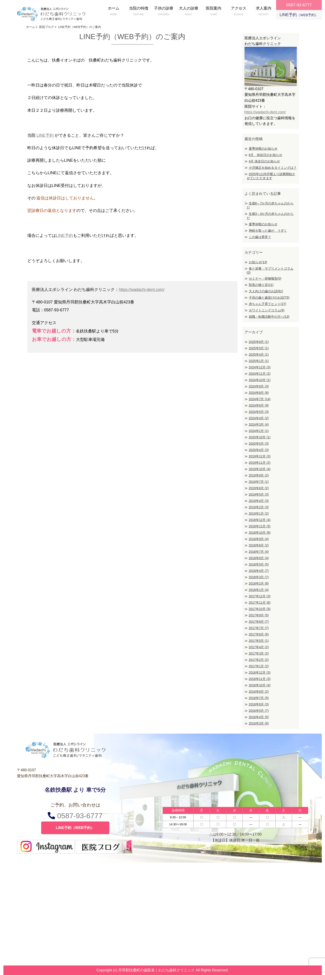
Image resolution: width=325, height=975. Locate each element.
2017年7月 (259, 628)
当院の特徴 (138, 11)
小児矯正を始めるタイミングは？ (273, 167)
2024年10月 (260, 380)
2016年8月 (259, 691)
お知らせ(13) (258, 262)
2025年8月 (259, 342)
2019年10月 (260, 469)
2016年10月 (260, 685)
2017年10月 (260, 609)
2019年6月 (259, 488)
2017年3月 (259, 653)
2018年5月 (259, 564)
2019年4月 (259, 501)
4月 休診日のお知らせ (264, 161)
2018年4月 (259, 571)
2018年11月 (260, 526)
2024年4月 (259, 418)
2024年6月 (259, 405)
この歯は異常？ (260, 237)
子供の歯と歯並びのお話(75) (269, 297)
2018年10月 (260, 532)
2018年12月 (260, 520)
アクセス (238, 11)
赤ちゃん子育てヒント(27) (267, 304)
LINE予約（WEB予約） (75, 828)
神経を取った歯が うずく (268, 230)
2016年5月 (259, 710)
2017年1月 (259, 666)
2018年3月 (259, 577)
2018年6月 (259, 558)
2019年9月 (259, 475)
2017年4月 (259, 647)
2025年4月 (259, 354)
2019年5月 (259, 494)
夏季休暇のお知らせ (263, 148)
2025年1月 (259, 361)
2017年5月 (259, 641)
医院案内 (213, 11)
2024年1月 (259, 431)
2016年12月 (260, 672)
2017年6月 (259, 634)
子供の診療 (163, 11)
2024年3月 (259, 424)
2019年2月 (259, 507)
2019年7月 (259, 482)
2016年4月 (259, 717)
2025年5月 (259, 348)
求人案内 (263, 11)
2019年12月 (260, 456)
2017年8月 (259, 621)
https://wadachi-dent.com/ (141, 289)
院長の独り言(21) (261, 285)
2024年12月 (260, 367)
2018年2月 (259, 583)
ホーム (113, 11)
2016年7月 (259, 698)
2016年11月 (260, 679)
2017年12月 (260, 596)
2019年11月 (260, 462)
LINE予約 (299, 14)
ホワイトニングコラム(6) (267, 310)
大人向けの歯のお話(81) (266, 291)
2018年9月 (259, 539)
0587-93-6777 (75, 815)
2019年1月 (259, 513)
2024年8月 (259, 392)
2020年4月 (259, 450)
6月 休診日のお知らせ (265, 155)
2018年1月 (259, 590)
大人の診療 (188, 11)
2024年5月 (259, 412)
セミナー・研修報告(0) (265, 278)
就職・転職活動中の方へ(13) (269, 316)
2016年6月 (259, 704)
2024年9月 (259, 386)
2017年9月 (259, 615)
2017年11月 (260, 602)
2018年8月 (259, 545)
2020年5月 (259, 443)
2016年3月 (259, 723)
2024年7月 (260, 399)
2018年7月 (259, 551)
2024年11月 (260, 373)
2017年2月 (259, 660)
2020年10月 (260, 437)
